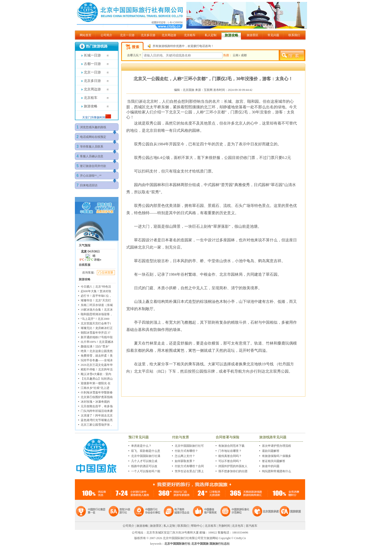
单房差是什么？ (141, 445)
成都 (244, 55)
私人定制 (210, 35)
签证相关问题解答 (273, 461)
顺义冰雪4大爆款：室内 (96, 374)
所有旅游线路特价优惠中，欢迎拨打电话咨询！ (183, 46)
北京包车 (238, 525)
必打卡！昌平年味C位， (96, 296)
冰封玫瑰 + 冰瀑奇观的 (95, 401)
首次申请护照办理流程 (276, 445)
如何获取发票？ (185, 461)
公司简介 (106, 35)
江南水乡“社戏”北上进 (95, 388)
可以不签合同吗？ (230, 461)
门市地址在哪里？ (230, 451)
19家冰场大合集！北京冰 (97, 309)
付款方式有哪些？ (186, 451)
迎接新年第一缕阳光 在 (96, 383)
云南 (236, 55)
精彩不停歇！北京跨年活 (97, 369)
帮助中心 (197, 525)
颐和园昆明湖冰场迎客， (97, 314)
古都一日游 (92, 64)
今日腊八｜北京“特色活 (96, 286)
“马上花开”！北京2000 (95, 319)
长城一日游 (92, 55)
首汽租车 (251, 525)
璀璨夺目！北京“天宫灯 (96, 300)
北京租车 (190, 35)
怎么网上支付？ (185, 456)
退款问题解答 (270, 451)
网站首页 (85, 35)
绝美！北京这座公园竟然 (97, 351)
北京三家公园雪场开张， (97, 424)
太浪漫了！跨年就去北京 (97, 415)
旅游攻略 (231, 35)
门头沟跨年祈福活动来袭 (97, 411)
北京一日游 (127, 35)
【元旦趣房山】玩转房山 (97, 378)
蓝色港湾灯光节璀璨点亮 (97, 420)
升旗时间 (224, 525)
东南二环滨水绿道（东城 (97, 305)
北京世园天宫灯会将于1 (96, 323)
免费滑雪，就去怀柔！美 (97, 355)
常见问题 (273, 35)
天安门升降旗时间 (93, 117)
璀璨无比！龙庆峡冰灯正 (97, 328)
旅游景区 (252, 35)
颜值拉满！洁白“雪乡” (95, 346)
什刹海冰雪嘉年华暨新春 (97, 392)
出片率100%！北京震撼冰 (97, 342)
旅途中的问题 (270, 466)
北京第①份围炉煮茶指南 (97, 397)
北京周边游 (169, 35)
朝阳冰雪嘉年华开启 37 (96, 332)
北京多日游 (148, 35)
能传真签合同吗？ (230, 456)
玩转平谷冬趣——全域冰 (97, 360)
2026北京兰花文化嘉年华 (97, 365)
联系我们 (294, 35)
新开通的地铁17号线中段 (97, 337)
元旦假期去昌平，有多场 (97, 406)
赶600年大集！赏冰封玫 (96, 291)
